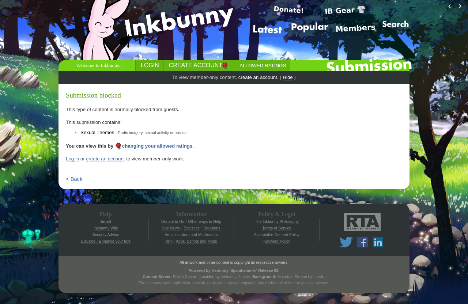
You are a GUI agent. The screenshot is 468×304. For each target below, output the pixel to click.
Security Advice (106, 234)
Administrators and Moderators (191, 234)
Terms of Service (276, 228)
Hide (287, 77)
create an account (257, 77)
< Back (74, 179)
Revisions (211, 228)
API (169, 241)
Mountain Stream (292, 276)
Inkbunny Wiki (106, 228)
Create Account (195, 65)
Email (106, 221)
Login (150, 65)
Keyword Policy (277, 241)
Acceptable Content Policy (276, 234)
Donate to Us (172, 221)
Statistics (192, 228)
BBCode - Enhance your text (105, 241)
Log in (72, 159)
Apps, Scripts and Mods (196, 241)
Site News (171, 228)
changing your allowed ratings (154, 146)
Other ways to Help (204, 221)
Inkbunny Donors (235, 276)
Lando (318, 276)
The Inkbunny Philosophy (277, 221)
